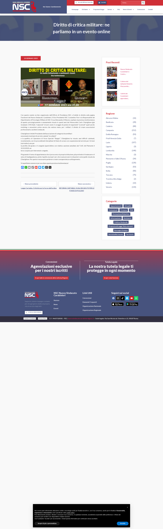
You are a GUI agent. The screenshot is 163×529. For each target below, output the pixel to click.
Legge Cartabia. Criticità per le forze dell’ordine (39, 188)
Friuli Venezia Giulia (113, 138)
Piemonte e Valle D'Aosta (116, 159)
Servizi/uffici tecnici (115, 234)
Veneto (109, 187)
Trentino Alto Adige (113, 179)
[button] (127, 507)
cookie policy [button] (70, 512)
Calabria (109, 126)
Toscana (109, 175)
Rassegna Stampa (121, 230)
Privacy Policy (42, 318)
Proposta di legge (98, 9)
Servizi (111, 9)
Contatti (150, 9)
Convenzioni (141, 9)
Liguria (108, 146)
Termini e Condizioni (29, 318)
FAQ (118, 9)
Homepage (75, 9)
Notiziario (127, 218)
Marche (109, 154)
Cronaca (123, 210)
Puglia (108, 163)
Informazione (116, 218)
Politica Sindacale (121, 222)
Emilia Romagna (112, 134)
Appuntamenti (116, 206)
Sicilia (108, 171)
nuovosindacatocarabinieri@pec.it (81, 318)
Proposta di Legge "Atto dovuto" (121, 226)
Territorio (130, 234)
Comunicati (113, 210)
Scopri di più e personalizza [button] (47, 523)
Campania (110, 130)
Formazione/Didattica (121, 214)
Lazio (108, 142)
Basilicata (109, 122)
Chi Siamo (86, 9)
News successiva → (85, 184)
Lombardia (110, 150)
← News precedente (30, 184)
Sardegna (109, 167)
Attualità (128, 206)
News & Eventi (128, 9)
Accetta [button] (122, 523)
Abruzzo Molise (112, 118)
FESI (131, 210)
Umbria (109, 183)
